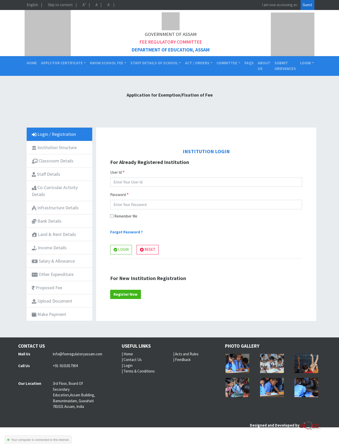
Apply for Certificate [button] (62, 62)
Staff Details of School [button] (154, 62)
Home (33, 62)
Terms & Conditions (139, 371)
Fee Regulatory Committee (170, 42)
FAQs (249, 62)
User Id (117, 172)
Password (119, 194)
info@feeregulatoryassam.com (77, 354)
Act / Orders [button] (197, 62)
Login (128, 365)
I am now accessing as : (280, 4)
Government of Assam (171, 34)
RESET (147, 249)
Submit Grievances (285, 65)
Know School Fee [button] (106, 62)
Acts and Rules (187, 354)
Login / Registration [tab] (54, 134)
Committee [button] (227, 62)
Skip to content (60, 4)
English (32, 4)
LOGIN (121, 249)
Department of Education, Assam (171, 50)
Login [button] (305, 62)
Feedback (183, 359)
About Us (264, 65)
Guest (307, 4)
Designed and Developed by (285, 425)
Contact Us (133, 359)
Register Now (126, 294)
